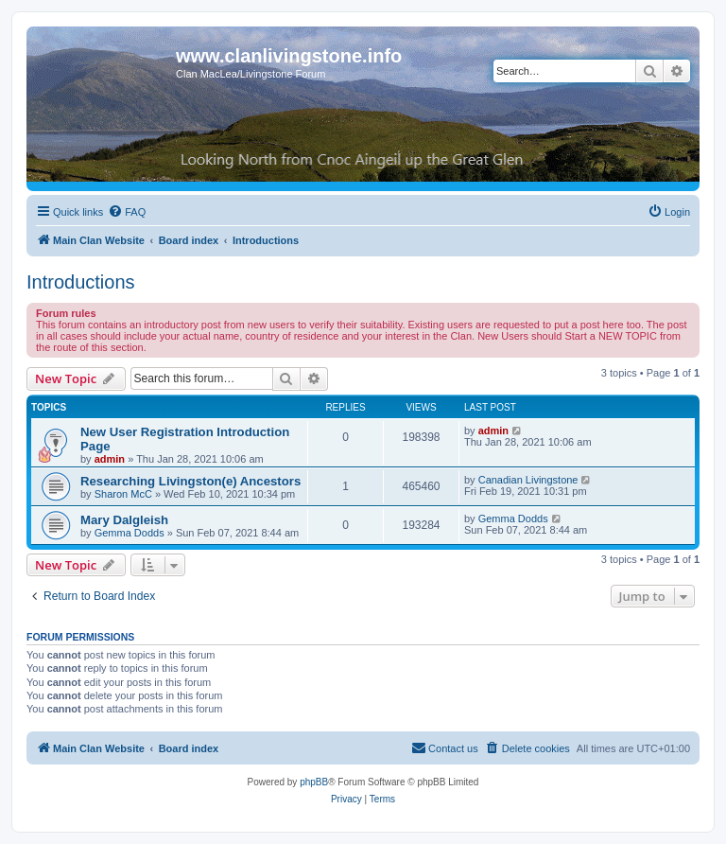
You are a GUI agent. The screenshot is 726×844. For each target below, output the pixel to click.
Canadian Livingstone (528, 479)
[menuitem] (127, 212)
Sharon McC (123, 494)
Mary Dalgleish (124, 520)
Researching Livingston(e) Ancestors (190, 481)
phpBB (314, 782)
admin (110, 459)
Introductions (80, 282)
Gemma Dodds (129, 532)
